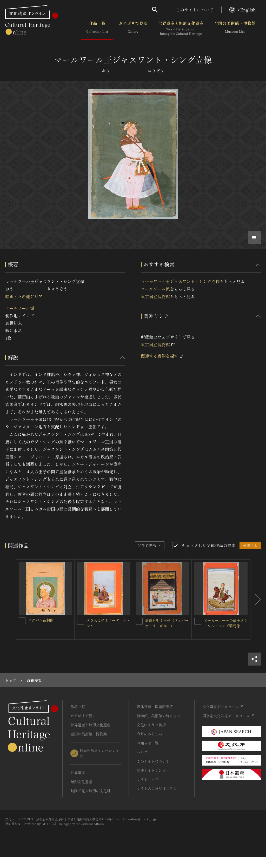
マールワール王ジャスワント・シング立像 (180, 281)
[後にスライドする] (255, 599)
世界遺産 (77, 772)
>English (242, 9)
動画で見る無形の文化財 (90, 790)
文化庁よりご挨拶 (151, 724)
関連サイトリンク (151, 770)
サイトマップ (147, 779)
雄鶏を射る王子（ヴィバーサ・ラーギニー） (167, 623)
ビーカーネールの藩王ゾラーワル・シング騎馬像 (225, 623)
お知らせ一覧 (147, 743)
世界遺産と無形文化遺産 (181, 28)
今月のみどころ (149, 733)
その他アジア (29, 296)
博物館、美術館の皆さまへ (158, 715)
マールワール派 (19, 308)
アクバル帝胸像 (41, 620)
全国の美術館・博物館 (235, 28)
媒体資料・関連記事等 (155, 706)
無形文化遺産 (81, 781)
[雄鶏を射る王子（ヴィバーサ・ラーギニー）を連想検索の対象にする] (139, 621)
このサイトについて (195, 9)
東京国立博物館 (155, 296)
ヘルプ (142, 752)
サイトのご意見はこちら (157, 788)
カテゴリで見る (133, 28)
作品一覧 (97, 28)
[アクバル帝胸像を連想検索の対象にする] (22, 620)
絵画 (9, 296)
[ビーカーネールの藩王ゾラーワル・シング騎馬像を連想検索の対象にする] (197, 621)
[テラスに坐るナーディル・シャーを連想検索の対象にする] (80, 621)
